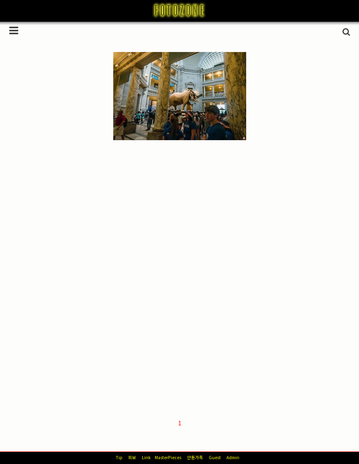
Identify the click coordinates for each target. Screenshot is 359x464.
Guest (215, 457)
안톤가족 (195, 457)
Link (146, 457)
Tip (119, 457)
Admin (232, 457)
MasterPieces (168, 457)
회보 (132, 457)
